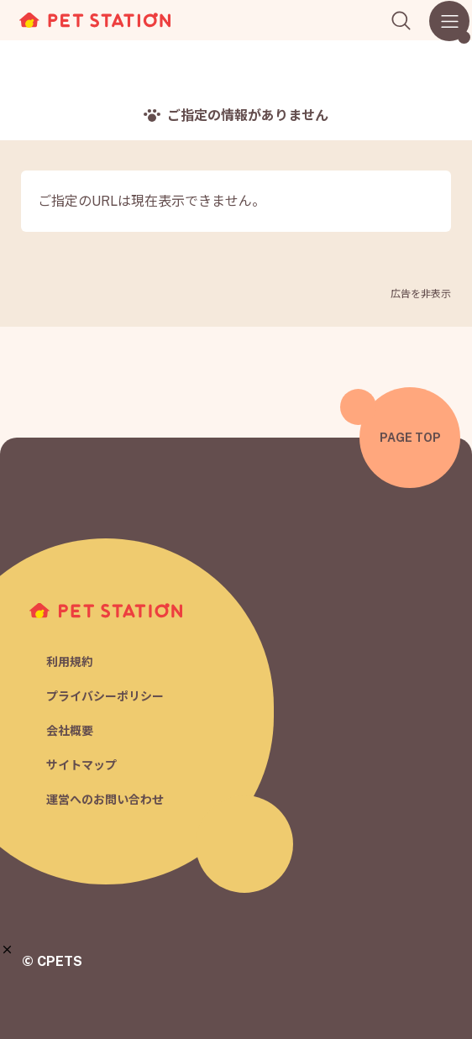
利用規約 (69, 662)
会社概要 (69, 730)
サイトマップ (81, 765)
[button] (7, 949)
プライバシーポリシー (105, 696)
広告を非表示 (421, 294)
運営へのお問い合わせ (105, 799)
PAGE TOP (410, 437)
